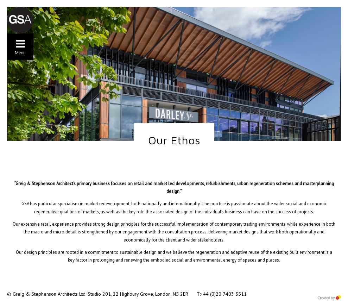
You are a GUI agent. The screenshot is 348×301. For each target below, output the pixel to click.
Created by (329, 298)
